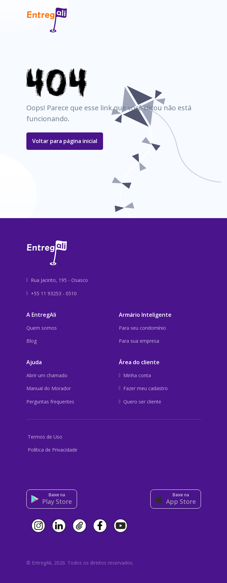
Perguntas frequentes (50, 401)
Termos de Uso (45, 436)
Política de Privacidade (52, 449)
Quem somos (41, 328)
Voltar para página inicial (64, 141)
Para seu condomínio (142, 328)
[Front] (46, 19)
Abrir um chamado (46, 375)
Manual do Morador (48, 388)
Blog (31, 341)
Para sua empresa (139, 341)
